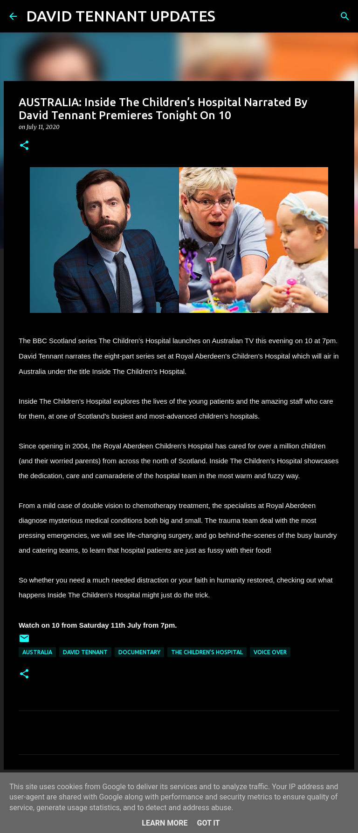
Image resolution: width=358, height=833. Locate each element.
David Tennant (85, 652)
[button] (24, 146)
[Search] (228, 16)
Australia (37, 652)
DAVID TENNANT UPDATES (120, 15)
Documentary (139, 652)
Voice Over (270, 652)
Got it (208, 823)
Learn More (164, 823)
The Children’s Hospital (207, 652)
